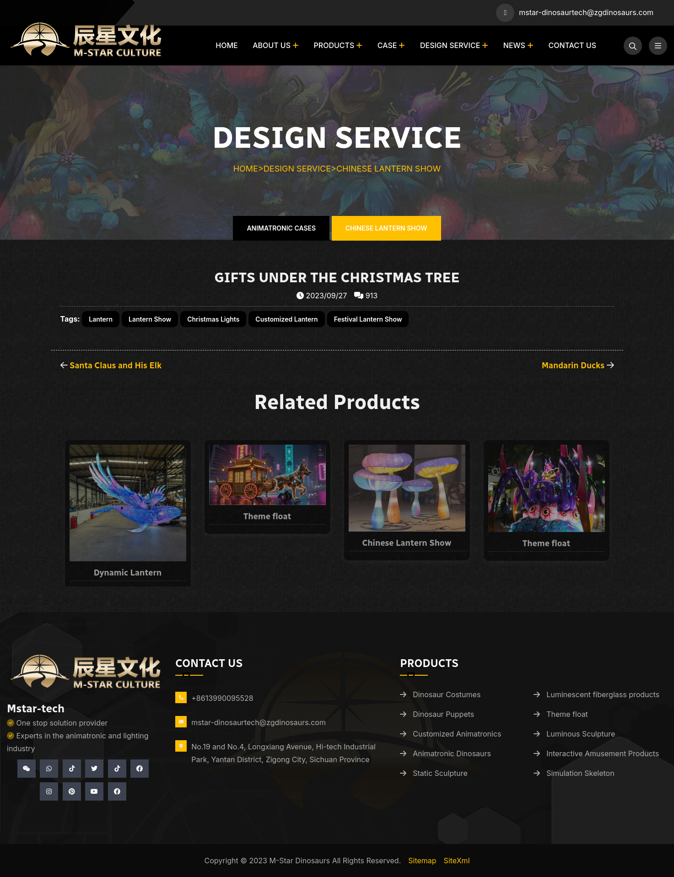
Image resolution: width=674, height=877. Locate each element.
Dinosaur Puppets (443, 714)
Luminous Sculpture (580, 733)
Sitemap (422, 860)
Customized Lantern (286, 319)
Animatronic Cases (281, 228)
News (514, 45)
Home (226, 45)
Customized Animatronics (457, 733)
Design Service (450, 45)
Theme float (567, 714)
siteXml (457, 860)
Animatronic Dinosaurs (452, 753)
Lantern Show (150, 319)
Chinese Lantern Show (388, 168)
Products (334, 45)
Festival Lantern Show (368, 319)
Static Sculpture (440, 773)
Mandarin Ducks (573, 365)
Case (387, 45)
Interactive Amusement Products (602, 753)
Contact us (572, 45)
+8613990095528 (222, 698)
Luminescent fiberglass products (602, 694)
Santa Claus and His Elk (116, 365)
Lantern (101, 319)
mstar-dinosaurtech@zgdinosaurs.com (586, 12)
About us (272, 45)
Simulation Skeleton (580, 773)
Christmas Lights (213, 319)
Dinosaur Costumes (446, 694)
